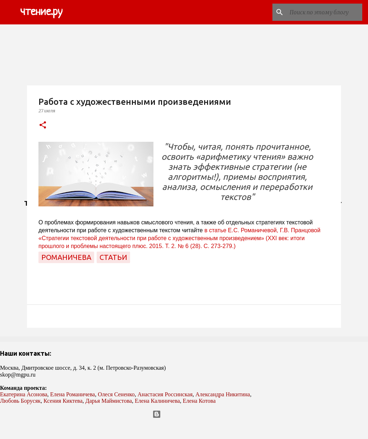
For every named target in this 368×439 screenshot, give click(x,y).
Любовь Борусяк (20, 401)
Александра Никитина (223, 394)
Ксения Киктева (63, 401)
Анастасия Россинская (165, 394)
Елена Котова (199, 401)
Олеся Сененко (116, 394)
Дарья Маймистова (109, 401)
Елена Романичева (72, 394)
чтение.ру (41, 12)
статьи (113, 257)
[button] (42, 125)
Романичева (66, 257)
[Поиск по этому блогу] (324, 12)
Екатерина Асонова (23, 394)
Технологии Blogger (184, 414)
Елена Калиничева (157, 401)
